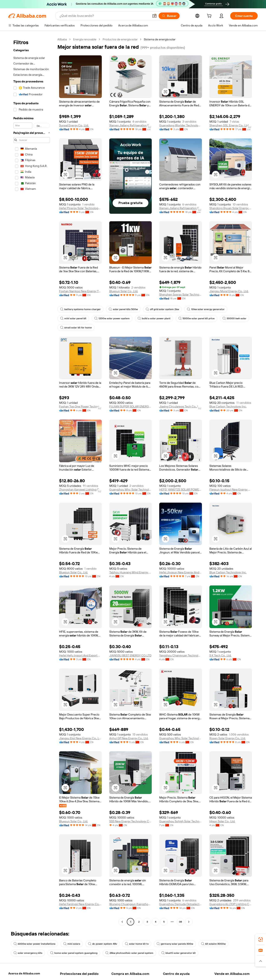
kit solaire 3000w (213, 943)
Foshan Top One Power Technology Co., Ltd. (80, 406)
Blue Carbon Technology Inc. (228, 406)
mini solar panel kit (73, 318)
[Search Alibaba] (104, 16)
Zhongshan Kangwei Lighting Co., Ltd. (80, 489)
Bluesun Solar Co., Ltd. (123, 291)
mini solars (71, 943)
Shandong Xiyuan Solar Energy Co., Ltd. (230, 208)
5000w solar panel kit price (196, 318)
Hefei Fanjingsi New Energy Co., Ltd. (80, 904)
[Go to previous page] (122, 922)
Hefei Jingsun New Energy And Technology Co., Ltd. (180, 572)
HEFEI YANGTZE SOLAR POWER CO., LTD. (180, 489)
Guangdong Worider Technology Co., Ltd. (180, 125)
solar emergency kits (28, 953)
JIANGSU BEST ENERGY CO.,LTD (130, 655)
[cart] (210, 16)
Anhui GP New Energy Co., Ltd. (128, 738)
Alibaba (62, 39)
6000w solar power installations (34, 943)
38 (180, 921)
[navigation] (31, 481)
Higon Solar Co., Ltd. (222, 821)
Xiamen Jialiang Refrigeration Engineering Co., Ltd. (130, 125)
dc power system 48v (102, 943)
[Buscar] (169, 15)
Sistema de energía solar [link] (159, 39)
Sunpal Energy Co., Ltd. (74, 125)
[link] (260, 939)
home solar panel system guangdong (73, 953)
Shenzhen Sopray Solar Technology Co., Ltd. (180, 294)
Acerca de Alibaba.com (24, 973)
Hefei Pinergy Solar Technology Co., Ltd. (80, 208)
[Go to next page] (189, 922)
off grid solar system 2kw (162, 309)
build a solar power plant (154, 318)
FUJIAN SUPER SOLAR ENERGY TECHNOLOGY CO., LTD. (130, 406)
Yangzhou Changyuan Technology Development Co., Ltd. (180, 655)
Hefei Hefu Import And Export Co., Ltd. (80, 655)
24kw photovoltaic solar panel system (129, 953)
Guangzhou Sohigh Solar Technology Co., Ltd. (180, 821)
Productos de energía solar (120, 39)
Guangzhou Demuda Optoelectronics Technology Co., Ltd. (180, 904)
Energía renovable (84, 39)
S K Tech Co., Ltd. (220, 655)
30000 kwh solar (234, 318)
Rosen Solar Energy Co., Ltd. (227, 738)
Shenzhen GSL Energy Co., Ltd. (229, 125)
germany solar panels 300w (175, 943)
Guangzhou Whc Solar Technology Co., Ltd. (130, 489)
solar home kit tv (137, 943)
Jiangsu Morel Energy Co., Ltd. (229, 291)
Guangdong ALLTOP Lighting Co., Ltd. (230, 904)
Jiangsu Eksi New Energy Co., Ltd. (80, 738)
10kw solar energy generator (206, 309)
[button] (154, 15)
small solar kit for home (76, 327)
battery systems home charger (80, 309)
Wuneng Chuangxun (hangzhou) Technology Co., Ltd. (130, 904)
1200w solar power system (112, 318)
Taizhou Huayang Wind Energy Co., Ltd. (130, 572)
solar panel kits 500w (123, 309)
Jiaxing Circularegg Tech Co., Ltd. (180, 406)
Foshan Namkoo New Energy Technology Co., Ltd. (80, 291)
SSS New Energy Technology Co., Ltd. (130, 821)
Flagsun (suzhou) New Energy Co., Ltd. (230, 489)
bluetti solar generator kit (178, 953)
